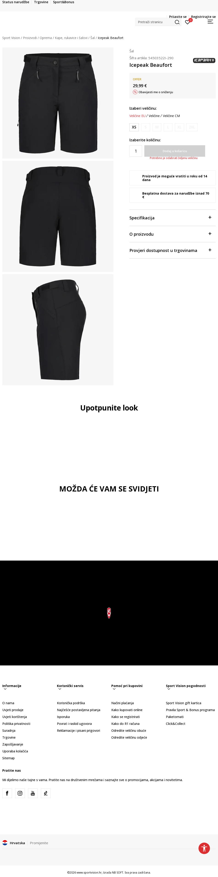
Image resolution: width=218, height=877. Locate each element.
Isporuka (63, 717)
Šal (92, 38)
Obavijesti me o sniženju (156, 92)
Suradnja (8, 730)
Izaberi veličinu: (143, 108)
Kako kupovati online (127, 710)
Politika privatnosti (16, 723)
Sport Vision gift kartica (183, 703)
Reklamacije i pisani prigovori (78, 730)
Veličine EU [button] (137, 116)
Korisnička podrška (71, 703)
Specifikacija (170, 217)
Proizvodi (30, 38)
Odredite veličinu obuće (128, 730)
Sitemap (8, 758)
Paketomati (175, 717)
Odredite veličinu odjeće (129, 737)
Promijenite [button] (39, 843)
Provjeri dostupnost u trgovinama (170, 250)
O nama (8, 703)
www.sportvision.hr (89, 872)
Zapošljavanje (12, 744)
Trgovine (9, 737)
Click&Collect (175, 723)
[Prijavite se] (187, 21)
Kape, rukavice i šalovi (71, 38)
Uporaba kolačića (15, 751)
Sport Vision (11, 38)
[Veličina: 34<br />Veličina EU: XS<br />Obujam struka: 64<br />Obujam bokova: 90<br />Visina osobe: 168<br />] (134, 127)
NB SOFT (117, 872)
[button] (158, 22)
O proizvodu (170, 234)
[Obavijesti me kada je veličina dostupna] (145, 127)
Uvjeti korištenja (14, 717)
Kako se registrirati (125, 717)
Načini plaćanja (122, 703)
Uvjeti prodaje (12, 710)
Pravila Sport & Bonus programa (190, 710)
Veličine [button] (154, 116)
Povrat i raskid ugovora (74, 723)
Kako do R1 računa (125, 723)
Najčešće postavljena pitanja (78, 710)
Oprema (46, 38)
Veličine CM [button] (171, 116)
